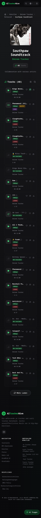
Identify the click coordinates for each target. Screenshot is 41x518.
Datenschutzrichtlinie (10, 477)
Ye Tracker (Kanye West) (29, 445)
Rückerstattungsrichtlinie (10, 486)
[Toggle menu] (37, 3)
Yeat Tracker (27, 459)
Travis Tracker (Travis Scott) (28, 463)
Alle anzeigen (27, 467)
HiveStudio (6, 461)
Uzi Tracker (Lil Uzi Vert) (30, 455)
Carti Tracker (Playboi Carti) (28, 450)
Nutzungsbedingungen (9, 480)
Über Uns (5, 489)
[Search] (26, 3)
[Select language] (31, 3)
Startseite (6, 443)
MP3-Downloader (7, 446)
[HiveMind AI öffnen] (32, 512)
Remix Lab (5, 455)
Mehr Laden (20, 393)
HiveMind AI (6, 458)
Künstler (5, 449)
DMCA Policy (6, 483)
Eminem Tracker (20, 59)
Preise (4, 452)
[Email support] (4, 432)
